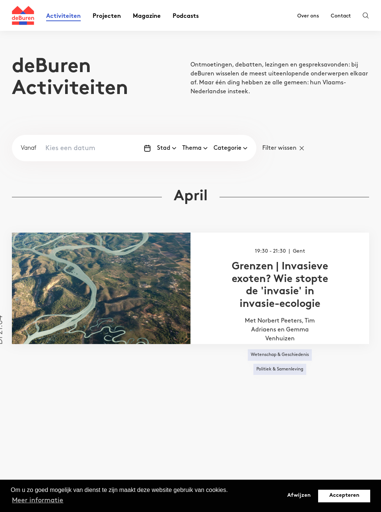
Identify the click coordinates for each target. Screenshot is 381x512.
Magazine (147, 16)
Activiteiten (63, 16)
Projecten (107, 16)
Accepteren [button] (344, 495)
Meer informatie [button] (37, 500)
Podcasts (186, 16)
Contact (341, 15)
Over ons (308, 15)
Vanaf (28, 148)
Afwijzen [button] (299, 495)
